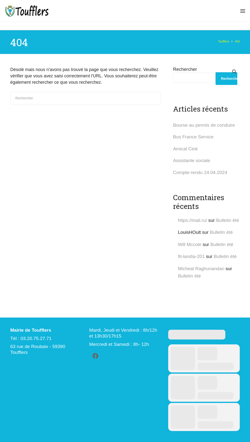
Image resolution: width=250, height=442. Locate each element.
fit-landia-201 (191, 256)
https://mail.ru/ (192, 220)
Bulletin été (227, 220)
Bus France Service (193, 136)
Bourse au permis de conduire (204, 125)
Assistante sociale (191, 160)
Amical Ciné (185, 148)
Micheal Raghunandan (201, 268)
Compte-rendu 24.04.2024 (200, 172)
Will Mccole (189, 244)
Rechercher (185, 69)
